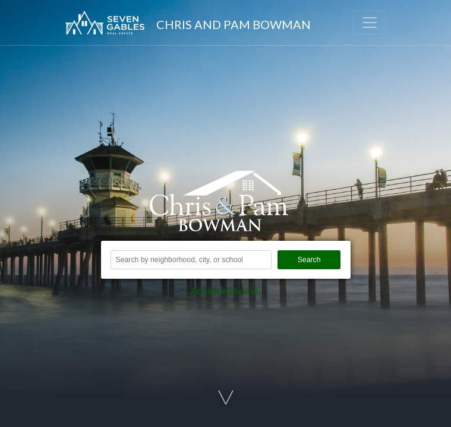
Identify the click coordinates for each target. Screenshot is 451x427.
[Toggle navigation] (369, 22)
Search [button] (309, 260)
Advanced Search (226, 290)
